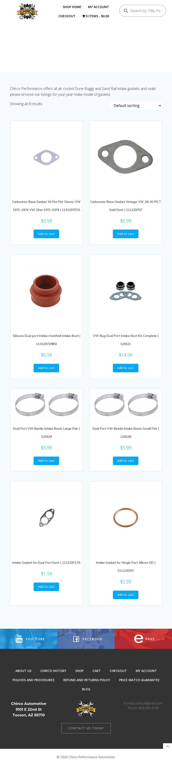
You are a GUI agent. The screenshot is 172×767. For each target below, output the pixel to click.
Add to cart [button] (46, 236)
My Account (98, 7)
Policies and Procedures (33, 682)
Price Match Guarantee (139, 682)
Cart (96, 673)
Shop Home (72, 7)
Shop (79, 673)
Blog (86, 692)
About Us (23, 673)
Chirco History (53, 673)
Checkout (66, 16)
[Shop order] (136, 107)
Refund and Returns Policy (86, 682)
